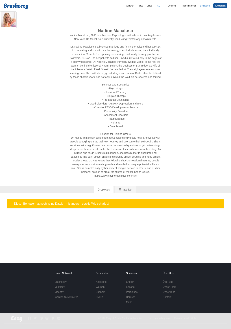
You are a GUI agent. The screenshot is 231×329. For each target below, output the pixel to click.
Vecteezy (60, 286)
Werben (100, 286)
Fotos (140, 6)
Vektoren (130, 6)
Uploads (104, 189)
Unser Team (169, 286)
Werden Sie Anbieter (66, 297)
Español (130, 286)
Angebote (101, 281)
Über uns (168, 281)
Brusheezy (61, 281)
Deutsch (130, 297)
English (130, 281)
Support (100, 291)
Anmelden (220, 6)
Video (149, 6)
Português (132, 291)
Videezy (59, 291)
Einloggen (205, 6)
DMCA (99, 297)
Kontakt (167, 297)
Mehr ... (130, 302)
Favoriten (125, 189)
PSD (158, 6)
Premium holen (189, 6)
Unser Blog (169, 291)
